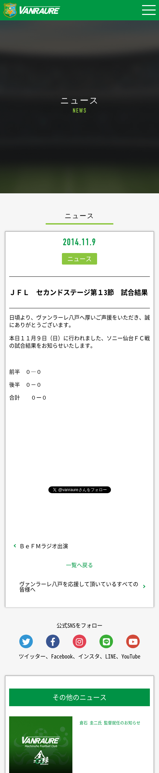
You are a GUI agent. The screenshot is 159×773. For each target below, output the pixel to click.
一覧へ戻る (79, 565)
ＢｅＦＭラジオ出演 (43, 546)
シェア (79, 449)
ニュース (79, 258)
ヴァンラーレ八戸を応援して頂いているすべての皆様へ (78, 586)
